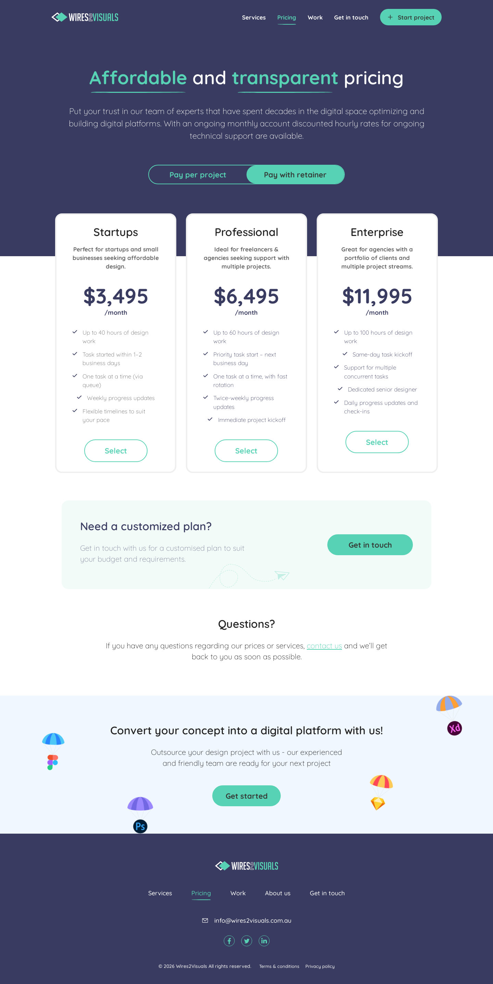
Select (116, 450)
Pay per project (197, 174)
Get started (247, 795)
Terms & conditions (279, 966)
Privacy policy (319, 966)
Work (315, 17)
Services (254, 17)
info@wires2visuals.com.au (252, 920)
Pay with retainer (295, 174)
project (416, 17)
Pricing (286, 17)
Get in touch (351, 17)
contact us (324, 645)
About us (278, 893)
